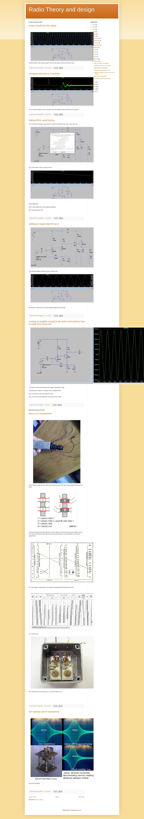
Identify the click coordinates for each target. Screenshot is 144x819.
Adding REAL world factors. (42, 120)
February (96, 61)
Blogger (79, 810)
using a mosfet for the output (42, 25)
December (97, 38)
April (95, 56)
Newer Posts (32, 797)
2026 (94, 24)
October (96, 43)
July (95, 49)
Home (57, 797)
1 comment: (47, 404)
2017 (94, 89)
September (97, 45)
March (96, 59)
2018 (94, 86)
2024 (94, 29)
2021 (94, 36)
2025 (94, 27)
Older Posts (81, 797)
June (95, 52)
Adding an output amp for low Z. (44, 224)
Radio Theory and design (62, 9)
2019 (94, 84)
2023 (94, 31)
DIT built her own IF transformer (44, 712)
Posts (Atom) (39, 799)
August (96, 47)
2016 (94, 91)
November (97, 40)
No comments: (48, 67)
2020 (94, 82)
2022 (94, 34)
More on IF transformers (40, 413)
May (95, 54)
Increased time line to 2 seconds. (44, 73)
